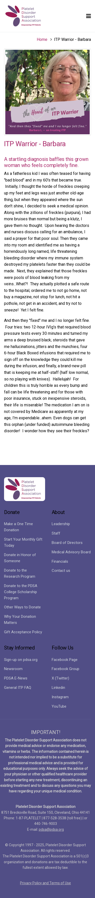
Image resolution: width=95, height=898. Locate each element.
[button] (88, 16)
